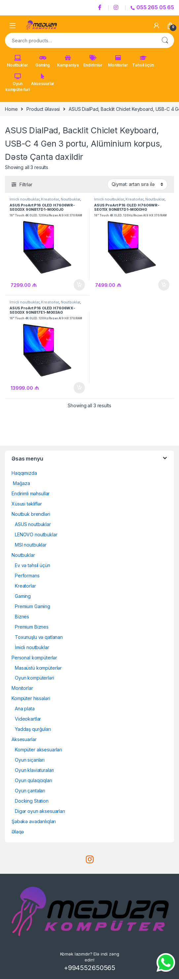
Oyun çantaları (30, 790)
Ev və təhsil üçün (32, 565)
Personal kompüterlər (34, 657)
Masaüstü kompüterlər (38, 668)
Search (165, 40)
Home (11, 109)
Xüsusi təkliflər (27, 504)
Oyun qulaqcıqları (33, 780)
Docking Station (32, 801)
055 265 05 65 (152, 7)
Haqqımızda (24, 473)
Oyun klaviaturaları (34, 770)
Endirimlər (92, 61)
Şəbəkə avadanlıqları (34, 821)
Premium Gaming (32, 606)
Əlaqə (18, 831)
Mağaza (21, 483)
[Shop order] (137, 184)
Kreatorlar (50, 199)
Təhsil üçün (143, 61)
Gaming (42, 61)
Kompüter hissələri (31, 698)
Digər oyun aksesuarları (40, 811)
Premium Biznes (32, 627)
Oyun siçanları (30, 760)
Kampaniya (68, 61)
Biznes (22, 616)
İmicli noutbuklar (24, 199)
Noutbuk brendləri (31, 514)
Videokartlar (28, 719)
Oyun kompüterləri (17, 82)
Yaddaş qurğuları (33, 729)
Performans (27, 575)
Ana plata (25, 708)
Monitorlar (118, 61)
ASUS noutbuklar (33, 524)
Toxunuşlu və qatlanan (39, 637)
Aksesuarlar (42, 79)
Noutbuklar (17, 61)
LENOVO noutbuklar (36, 534)
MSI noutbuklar (31, 545)
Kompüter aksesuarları (38, 749)
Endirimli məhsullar (31, 493)
